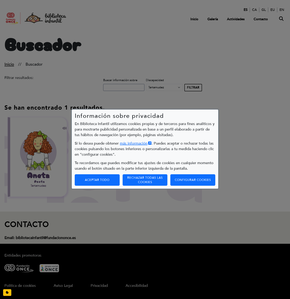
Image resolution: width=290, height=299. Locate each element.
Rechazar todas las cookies (145, 173)
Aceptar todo (97, 173)
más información (135, 136)
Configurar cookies (195, 173)
